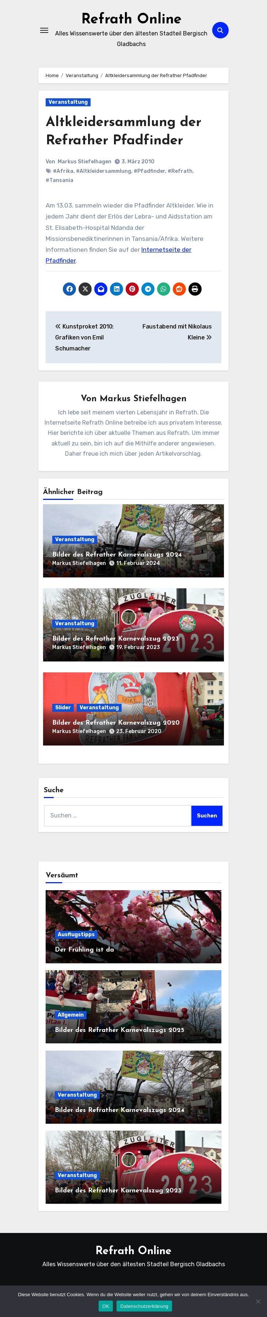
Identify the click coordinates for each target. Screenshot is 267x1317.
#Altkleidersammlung (103, 171)
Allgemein (71, 1015)
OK (105, 1306)
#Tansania (59, 180)
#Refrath (180, 171)
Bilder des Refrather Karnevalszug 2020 (116, 722)
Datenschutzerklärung (144, 1306)
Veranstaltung (68, 102)
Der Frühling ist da (84, 949)
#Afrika (63, 171)
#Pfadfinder (149, 171)
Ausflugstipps (76, 934)
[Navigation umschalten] (44, 30)
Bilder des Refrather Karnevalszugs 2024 (117, 554)
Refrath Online (131, 19)
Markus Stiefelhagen (84, 161)
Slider (63, 707)
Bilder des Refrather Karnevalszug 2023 (115, 638)
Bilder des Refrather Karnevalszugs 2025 (119, 1029)
